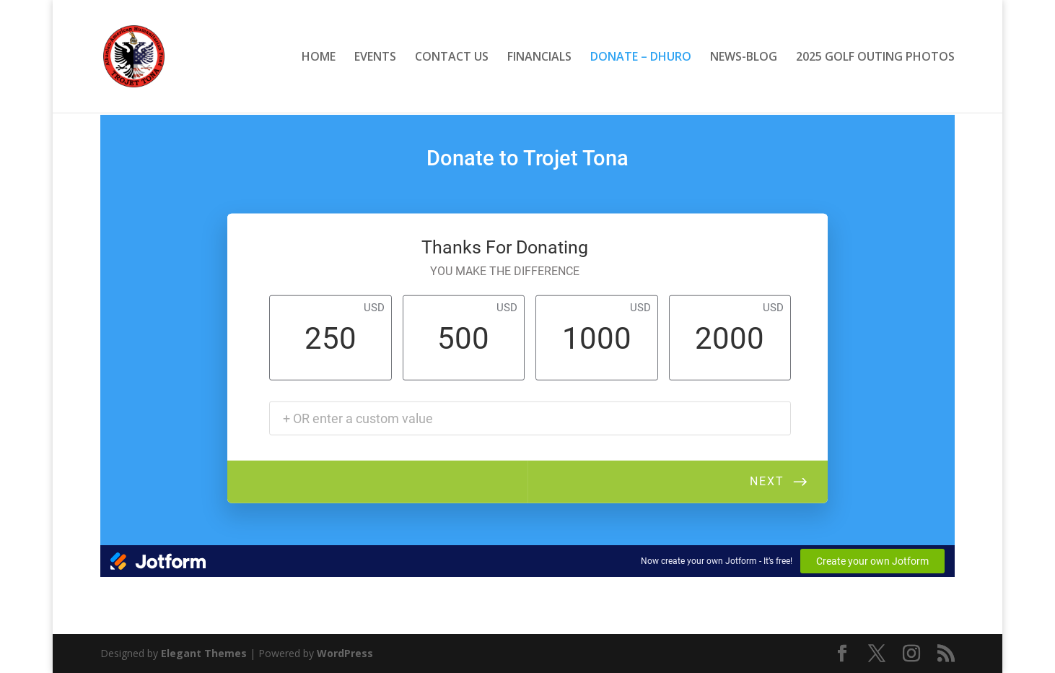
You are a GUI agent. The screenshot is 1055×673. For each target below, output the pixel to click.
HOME (319, 57)
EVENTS (375, 57)
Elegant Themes (204, 653)
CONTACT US (452, 57)
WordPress (345, 653)
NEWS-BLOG (743, 57)
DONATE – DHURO (640, 57)
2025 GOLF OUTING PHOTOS (875, 57)
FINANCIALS (539, 57)
